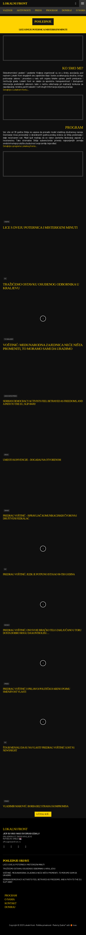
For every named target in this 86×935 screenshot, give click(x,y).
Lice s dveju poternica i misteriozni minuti (43, 29)
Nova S (6, 625)
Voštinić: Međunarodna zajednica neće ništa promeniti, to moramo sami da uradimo (43, 347)
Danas (6, 510)
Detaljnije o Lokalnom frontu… (16, 89)
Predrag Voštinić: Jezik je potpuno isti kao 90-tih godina (39, 574)
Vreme (6, 222)
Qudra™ (63, 925)
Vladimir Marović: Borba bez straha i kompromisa (35, 806)
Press (6, 684)
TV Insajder (8, 339)
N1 (5, 278)
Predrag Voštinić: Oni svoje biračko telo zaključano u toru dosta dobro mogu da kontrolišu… (42, 632)
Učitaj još (43, 814)
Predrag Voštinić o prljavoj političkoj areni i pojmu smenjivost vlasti (36, 690)
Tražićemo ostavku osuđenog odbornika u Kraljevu (41, 286)
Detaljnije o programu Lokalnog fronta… (20, 146)
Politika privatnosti (43, 925)
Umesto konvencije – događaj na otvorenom (32, 459)
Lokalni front (29, 925)
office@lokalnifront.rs (12, 842)
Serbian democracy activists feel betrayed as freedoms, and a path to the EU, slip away (42, 880)
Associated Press (10, 396)
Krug (6, 454)
